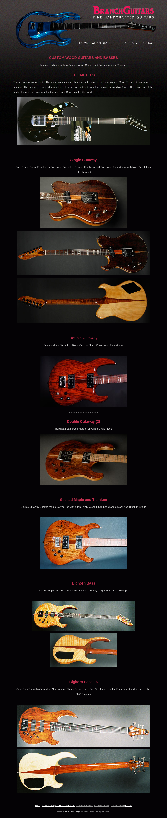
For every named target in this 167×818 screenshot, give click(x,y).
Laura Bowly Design (72, 812)
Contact (128, 805)
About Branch (48, 805)
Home (37, 805)
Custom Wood (117, 805)
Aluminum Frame (101, 805)
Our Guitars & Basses (65, 805)
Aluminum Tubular (84, 805)
